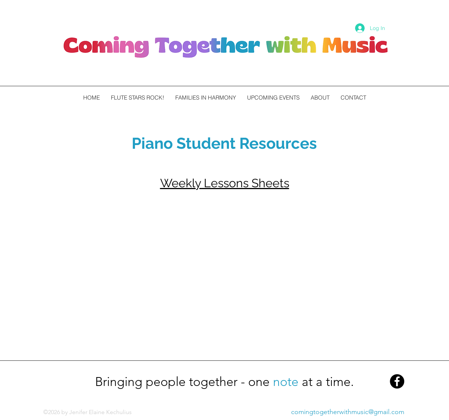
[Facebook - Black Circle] (397, 381)
